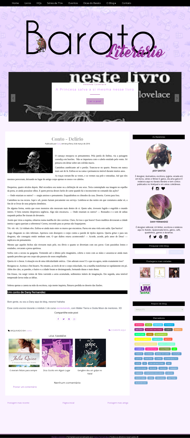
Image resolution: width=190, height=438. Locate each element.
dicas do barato (143, 339)
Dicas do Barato (92, 3)
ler (174, 349)
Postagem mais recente (18, 402)
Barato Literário (59, 437)
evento (178, 329)
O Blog (111, 3)
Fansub (139, 373)
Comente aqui (117, 330)
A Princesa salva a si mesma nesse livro (95, 89)
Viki (168, 363)
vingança (160, 378)
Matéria (139, 329)
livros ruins (141, 368)
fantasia (158, 325)
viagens (163, 368)
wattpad (172, 378)
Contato (126, 3)
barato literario (166, 344)
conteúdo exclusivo (154, 373)
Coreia (158, 359)
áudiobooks (141, 383)
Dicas (148, 325)
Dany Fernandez (101, 437)
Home (15, 3)
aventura (140, 334)
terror (139, 354)
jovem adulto (171, 359)
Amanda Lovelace (95, 84)
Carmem (173, 368)
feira (151, 378)
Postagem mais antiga (117, 402)
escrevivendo (63, 308)
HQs (39, 3)
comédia (139, 349)
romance (169, 325)
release (153, 368)
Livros (28, 3)
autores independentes (146, 344)
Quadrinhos (161, 334)
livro (150, 334)
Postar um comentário (25, 386)
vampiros (157, 339)
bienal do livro (162, 354)
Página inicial (68, 402)
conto (29, 330)
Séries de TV (55, 3)
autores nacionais (154, 329)
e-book (170, 373)
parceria (148, 359)
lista (138, 363)
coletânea (164, 349)
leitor (138, 359)
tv (145, 363)
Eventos (73, 3)
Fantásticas (152, 349)
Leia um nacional (156, 363)
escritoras (140, 378)
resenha (139, 325)
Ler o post (94, 101)
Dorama (149, 354)
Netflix (168, 339)
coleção (176, 354)
